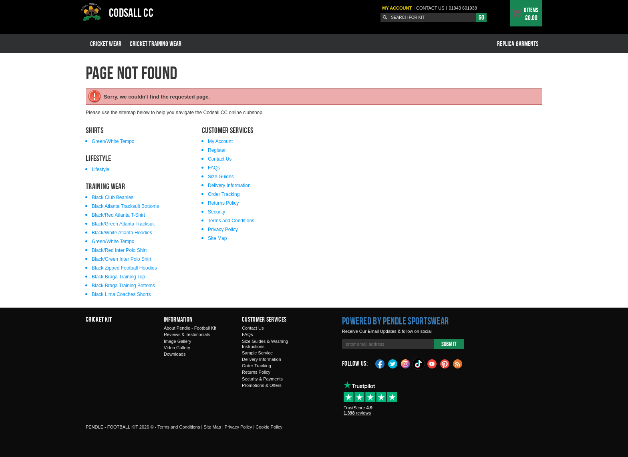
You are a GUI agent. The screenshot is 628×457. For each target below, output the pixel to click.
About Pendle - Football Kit (190, 328)
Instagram (405, 363)
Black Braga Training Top (118, 277)
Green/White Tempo (113, 141)
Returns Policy (223, 203)
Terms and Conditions (231, 220)
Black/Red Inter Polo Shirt (119, 250)
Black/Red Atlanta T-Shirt (118, 215)
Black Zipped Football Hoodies (124, 268)
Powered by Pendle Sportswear (395, 321)
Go (481, 17)
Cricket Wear (105, 43)
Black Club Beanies (112, 197)
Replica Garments (517, 43)
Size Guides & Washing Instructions (265, 344)
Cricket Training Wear (156, 43)
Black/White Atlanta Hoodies (122, 233)
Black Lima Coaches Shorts (121, 294)
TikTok (419, 364)
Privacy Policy (223, 229)
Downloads (174, 354)
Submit (449, 343)
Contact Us (219, 159)
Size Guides (221, 176)
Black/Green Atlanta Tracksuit (123, 224)
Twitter (392, 363)
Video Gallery (177, 347)
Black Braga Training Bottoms (123, 285)
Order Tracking (224, 194)
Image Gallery (177, 341)
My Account (397, 8)
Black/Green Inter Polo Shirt (121, 259)
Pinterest (445, 363)
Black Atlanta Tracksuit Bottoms (125, 206)
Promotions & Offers (262, 385)
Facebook (380, 363)
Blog (457, 363)
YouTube (432, 363)
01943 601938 (463, 8)
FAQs (214, 168)
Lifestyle (100, 169)
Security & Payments (262, 378)
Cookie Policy (269, 427)
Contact (430, 8)
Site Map (217, 238)
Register (217, 150)
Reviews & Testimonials (187, 334)
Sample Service (257, 352)
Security (216, 212)
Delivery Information (229, 185)
